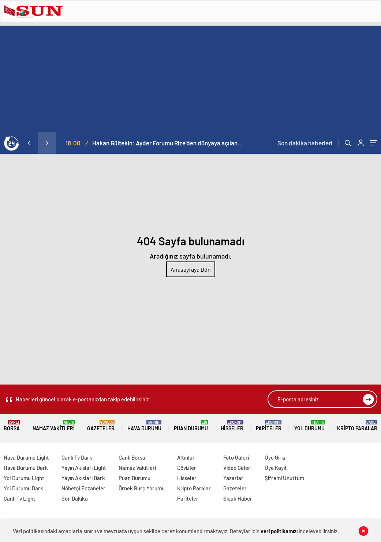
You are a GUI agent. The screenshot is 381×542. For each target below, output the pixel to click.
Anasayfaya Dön (191, 269)
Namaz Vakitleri (54, 425)
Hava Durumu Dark (26, 467)
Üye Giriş (275, 457)
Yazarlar (233, 478)
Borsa (12, 425)
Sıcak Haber (237, 498)
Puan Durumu (191, 425)
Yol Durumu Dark (23, 488)
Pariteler (268, 425)
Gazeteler (101, 425)
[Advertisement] (190, 77)
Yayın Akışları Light (83, 467)
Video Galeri (237, 467)
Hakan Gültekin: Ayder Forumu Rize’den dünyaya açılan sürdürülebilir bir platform (167, 142)
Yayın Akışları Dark (83, 478)
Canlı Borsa (132, 457)
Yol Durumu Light (24, 478)
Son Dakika (74, 498)
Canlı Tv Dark (76, 457)
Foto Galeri (236, 457)
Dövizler (186, 467)
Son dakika (304, 142)
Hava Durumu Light (26, 457)
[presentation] (29, 143)
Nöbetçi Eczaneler (83, 488)
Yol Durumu (309, 425)
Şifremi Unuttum (284, 478)
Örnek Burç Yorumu (142, 488)
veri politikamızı (279, 531)
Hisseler (232, 425)
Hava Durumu (144, 425)
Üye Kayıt (276, 467)
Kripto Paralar (357, 425)
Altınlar (186, 457)
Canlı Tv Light (20, 498)
